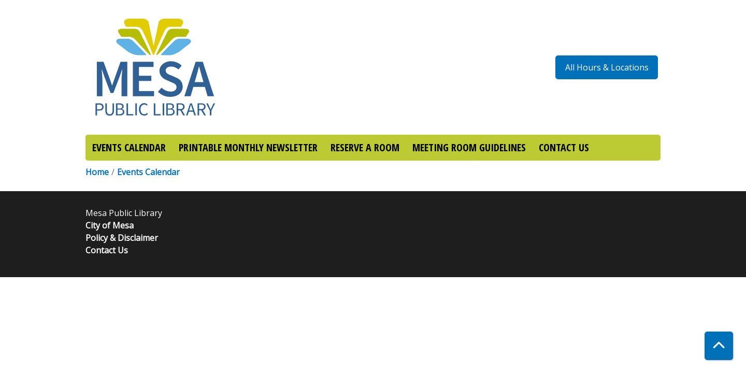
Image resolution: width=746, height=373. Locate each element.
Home (97, 172)
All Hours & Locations (607, 67)
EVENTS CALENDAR (129, 147)
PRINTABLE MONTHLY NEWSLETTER (248, 147)
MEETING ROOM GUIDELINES (469, 147)
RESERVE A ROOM (365, 147)
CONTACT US (564, 147)
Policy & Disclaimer (121, 237)
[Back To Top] (719, 346)
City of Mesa (109, 225)
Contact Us (106, 250)
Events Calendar (148, 172)
